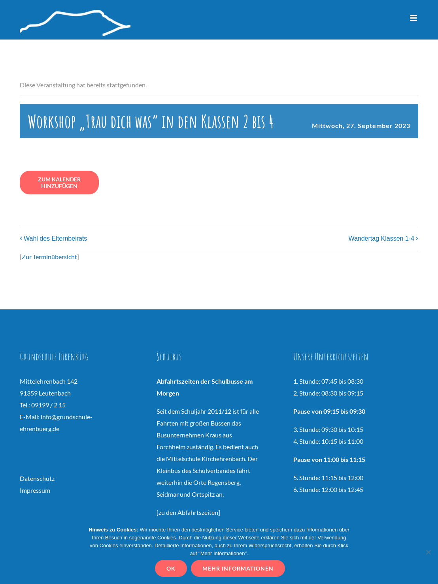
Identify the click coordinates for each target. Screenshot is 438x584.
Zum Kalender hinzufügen (59, 182)
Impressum (35, 490)
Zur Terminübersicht (49, 256)
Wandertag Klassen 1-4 (381, 238)
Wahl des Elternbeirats (55, 238)
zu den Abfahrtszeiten (188, 512)
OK (172, 569)
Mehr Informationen (239, 569)
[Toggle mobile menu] (414, 18)
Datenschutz (37, 478)
